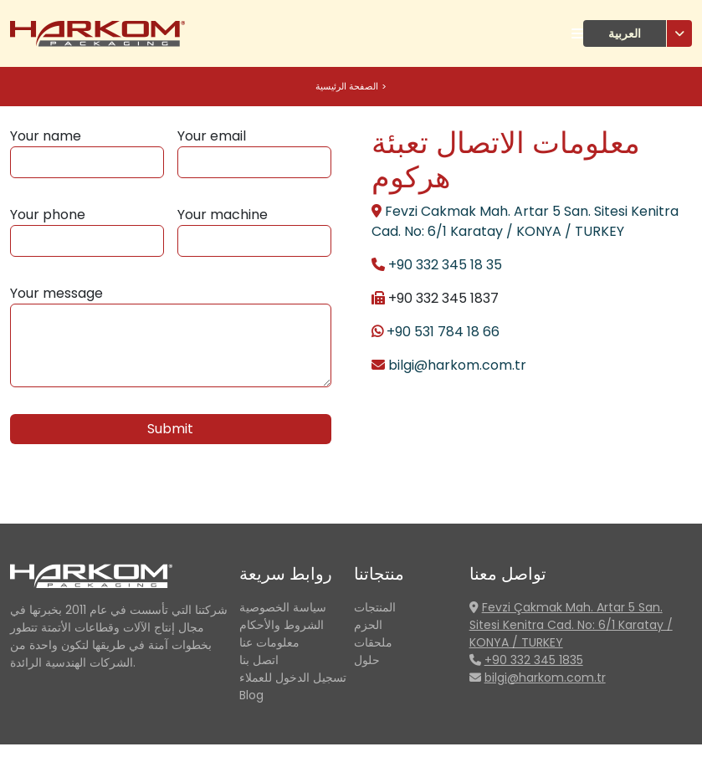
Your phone (47, 214)
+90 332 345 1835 (533, 660)
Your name (45, 136)
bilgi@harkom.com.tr (457, 365)
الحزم (368, 624)
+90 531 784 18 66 (443, 331)
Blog (251, 695)
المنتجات (375, 607)
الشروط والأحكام (281, 624)
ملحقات (373, 642)
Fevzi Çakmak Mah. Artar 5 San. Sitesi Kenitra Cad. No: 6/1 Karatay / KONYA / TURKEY (571, 625)
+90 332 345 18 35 (445, 264)
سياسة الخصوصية (282, 607)
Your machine (222, 214)
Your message (56, 293)
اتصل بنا (259, 660)
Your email (211, 136)
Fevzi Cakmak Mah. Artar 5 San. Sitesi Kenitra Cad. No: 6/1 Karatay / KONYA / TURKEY (525, 221)
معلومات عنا (269, 642)
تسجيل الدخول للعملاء (292, 677)
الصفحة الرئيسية (346, 86)
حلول (367, 660)
